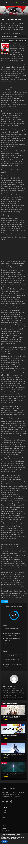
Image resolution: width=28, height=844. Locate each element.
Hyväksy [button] (4, 841)
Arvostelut (4, 812)
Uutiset (4, 815)
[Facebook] (11, 801)
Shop (3, 819)
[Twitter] (7, 801)
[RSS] (15, 801)
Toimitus (4, 828)
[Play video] (14, 11)
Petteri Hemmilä (9, 34)
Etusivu (4, 810)
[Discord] (3, 801)
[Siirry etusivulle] (9, 3)
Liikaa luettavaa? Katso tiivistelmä (14, 40)
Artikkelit (4, 817)
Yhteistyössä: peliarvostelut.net (10, 831)
